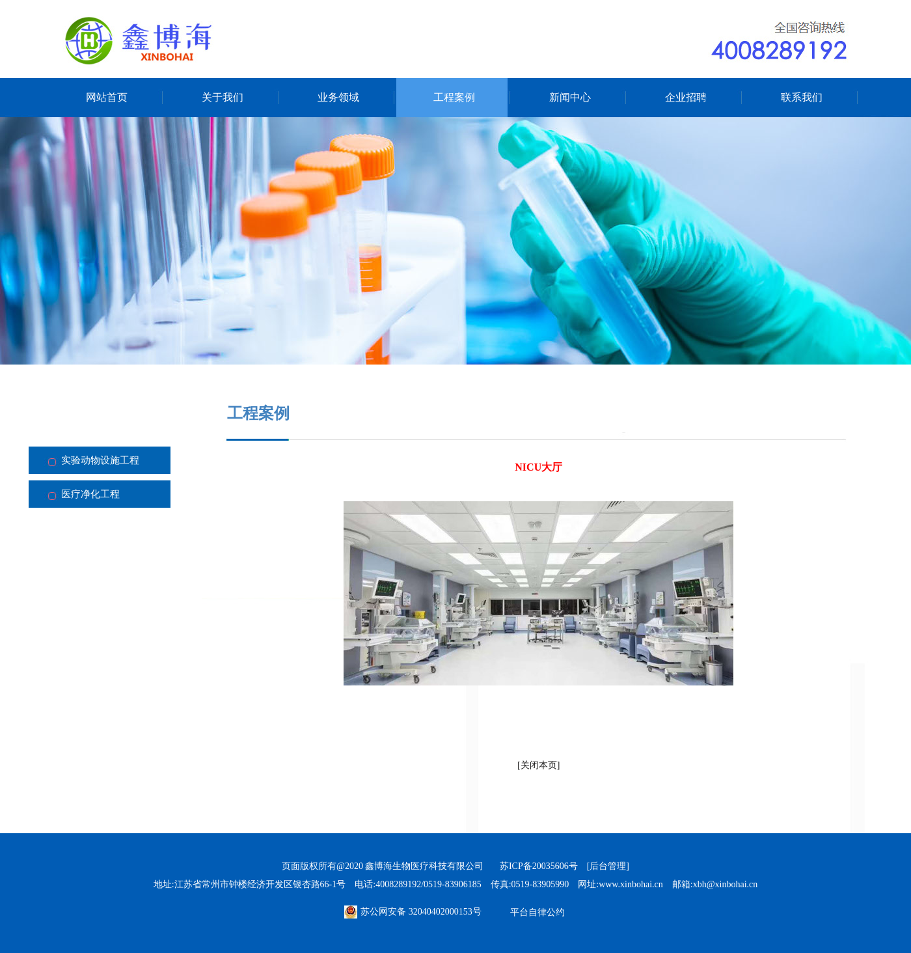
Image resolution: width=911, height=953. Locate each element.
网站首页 (107, 97)
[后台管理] (608, 866)
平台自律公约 (537, 912)
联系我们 (802, 97)
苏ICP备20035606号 (539, 866)
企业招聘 (686, 97)
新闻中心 (570, 97)
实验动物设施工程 (100, 460)
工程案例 (454, 97)
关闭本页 (539, 765)
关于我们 (222, 97)
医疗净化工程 (90, 494)
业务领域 (338, 97)
